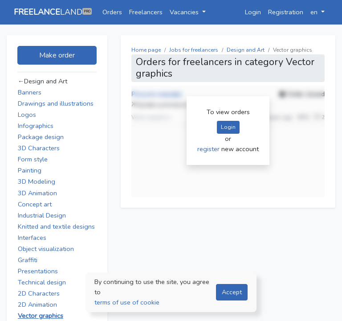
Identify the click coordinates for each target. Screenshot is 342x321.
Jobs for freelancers (193, 50)
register (209, 148)
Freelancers (146, 12)
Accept (232, 292)
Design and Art (246, 50)
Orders (112, 12)
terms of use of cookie (126, 302)
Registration (285, 12)
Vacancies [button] (185, 12)
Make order (57, 55)
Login (253, 12)
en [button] (314, 12)
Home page (146, 50)
